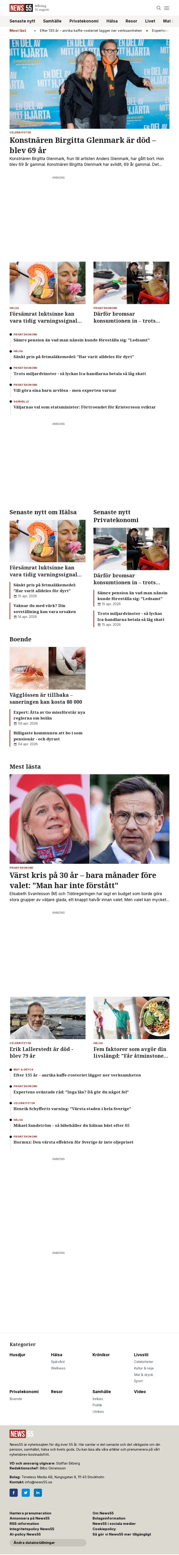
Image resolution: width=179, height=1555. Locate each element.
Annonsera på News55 (30, 1518)
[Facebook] (14, 1493)
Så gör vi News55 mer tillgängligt (122, 1534)
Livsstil (141, 1355)
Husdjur (17, 1355)
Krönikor (101, 1355)
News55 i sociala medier (114, 1524)
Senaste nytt (22, 21)
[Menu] (166, 8)
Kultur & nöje (144, 1368)
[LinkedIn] (38, 1493)
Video (140, 1391)
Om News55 (103, 1513)
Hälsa (112, 21)
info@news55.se (38, 1482)
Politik (97, 1405)
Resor (131, 21)
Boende (16, 1399)
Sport (138, 1381)
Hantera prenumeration (30, 1513)
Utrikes (98, 1412)
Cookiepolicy (104, 1529)
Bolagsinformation (109, 1518)
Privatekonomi (84, 21)
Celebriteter (143, 1362)
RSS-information (24, 1524)
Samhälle (52, 21)
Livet (150, 21)
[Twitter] (26, 1493)
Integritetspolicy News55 (32, 1529)
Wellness (58, 1368)
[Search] (159, 8)
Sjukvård (58, 1362)
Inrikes (98, 1399)
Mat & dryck (143, 1375)
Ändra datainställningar (34, 1543)
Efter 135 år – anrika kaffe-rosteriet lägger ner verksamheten (96, 31)
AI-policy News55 (25, 1534)
